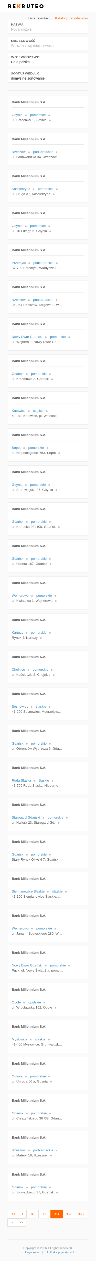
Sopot (16, 448)
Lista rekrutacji (39, 18)
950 (44, 1214)
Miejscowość (23, 41)
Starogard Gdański (26, 817)
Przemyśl (19, 263)
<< (13, 1214)
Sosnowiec (20, 706)
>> (21, 1222)
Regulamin (32, 1252)
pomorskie (38, 115)
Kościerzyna (21, 189)
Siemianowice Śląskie (28, 891)
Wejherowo (20, 595)
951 (56, 1214)
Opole (16, 1002)
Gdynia (17, 115)
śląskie (38, 411)
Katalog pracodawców (71, 18)
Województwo (25, 57)
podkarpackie (43, 152)
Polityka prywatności (60, 1252)
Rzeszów (19, 152)
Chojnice (18, 669)
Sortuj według (25, 73)
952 (68, 1214)
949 (32, 1214)
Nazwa (17, 24)
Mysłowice (19, 1039)
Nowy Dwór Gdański (27, 337)
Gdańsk (18, 374)
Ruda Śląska (21, 780)
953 (81, 1214)
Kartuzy (17, 632)
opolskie (34, 1002)
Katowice (19, 411)
